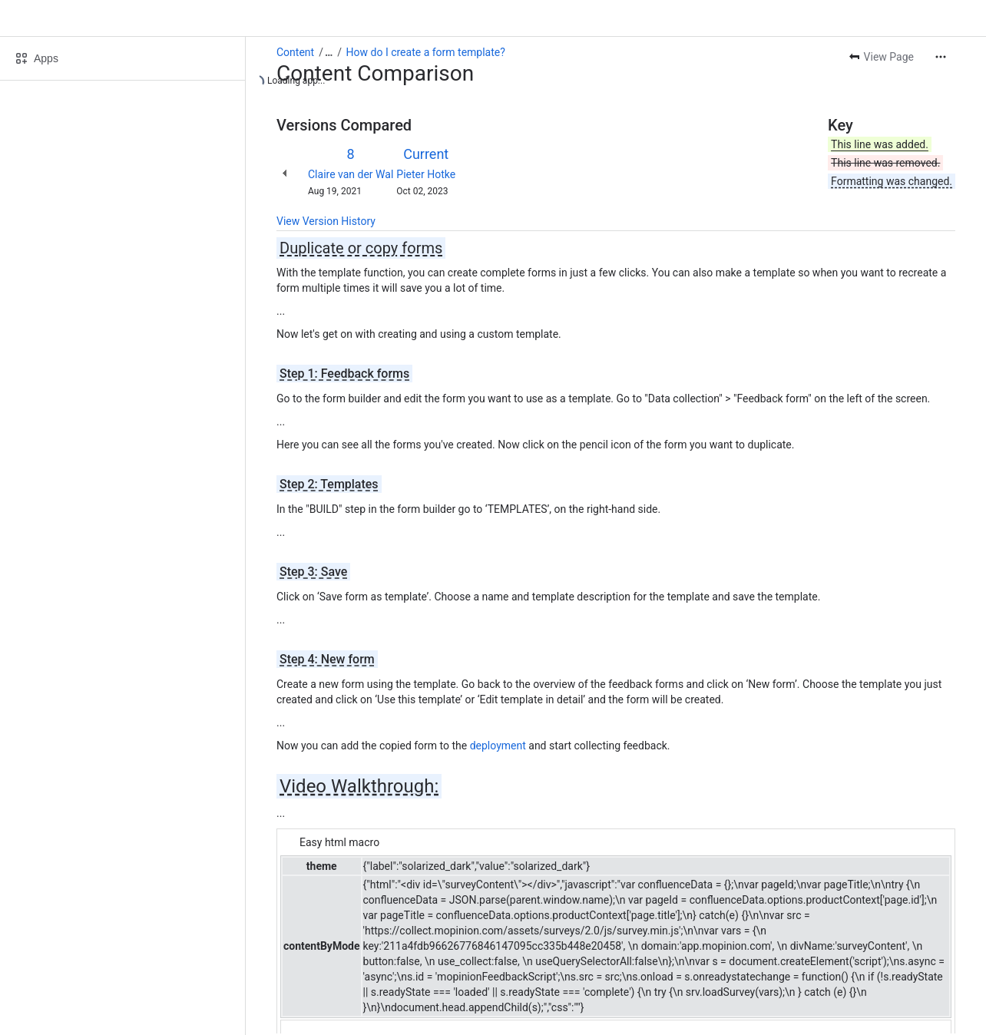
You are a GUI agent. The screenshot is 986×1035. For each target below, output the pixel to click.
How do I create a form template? (425, 52)
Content (295, 52)
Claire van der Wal (350, 174)
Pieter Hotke (425, 174)
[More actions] (940, 56)
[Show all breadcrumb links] (329, 52)
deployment (498, 745)
